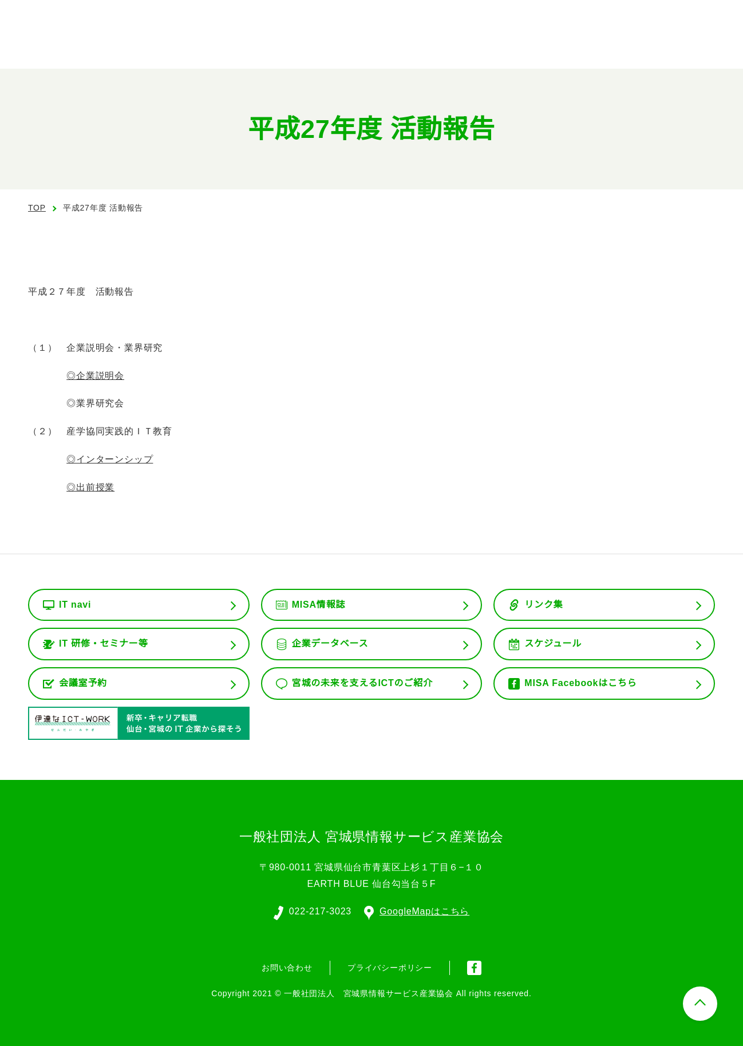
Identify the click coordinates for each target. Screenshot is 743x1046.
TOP (37, 207)
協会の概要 (386, 46)
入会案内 (698, 17)
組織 (447, 46)
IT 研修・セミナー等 (104, 644)
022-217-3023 (319, 910)
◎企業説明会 (95, 376)
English (542, 17)
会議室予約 (83, 683)
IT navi (76, 605)
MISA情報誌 (318, 605)
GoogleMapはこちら (417, 910)
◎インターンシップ (109, 459)
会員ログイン (619, 17)
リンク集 (543, 605)
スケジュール (553, 644)
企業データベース (330, 644)
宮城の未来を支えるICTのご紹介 (363, 683)
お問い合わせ (675, 44)
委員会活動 (508, 46)
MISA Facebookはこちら (580, 683)
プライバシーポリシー (389, 966)
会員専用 (579, 46)
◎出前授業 (90, 487)
